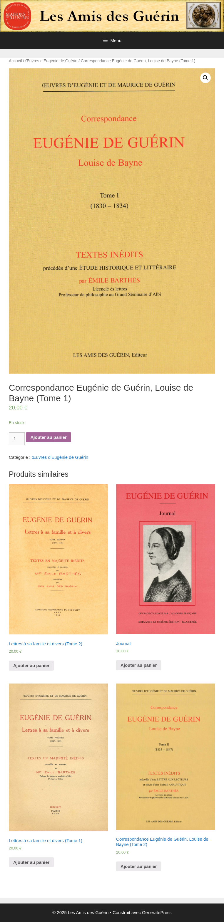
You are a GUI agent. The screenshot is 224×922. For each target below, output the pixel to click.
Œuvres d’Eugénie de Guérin (51, 61)
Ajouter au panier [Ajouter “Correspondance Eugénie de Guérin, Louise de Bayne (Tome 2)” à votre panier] (139, 866)
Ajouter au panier (48, 437)
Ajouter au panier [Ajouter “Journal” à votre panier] (139, 665)
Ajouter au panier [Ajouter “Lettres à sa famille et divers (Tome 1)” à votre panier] (31, 862)
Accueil (15, 61)
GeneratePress (157, 912)
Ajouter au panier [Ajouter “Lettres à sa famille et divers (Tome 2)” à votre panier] (31, 665)
